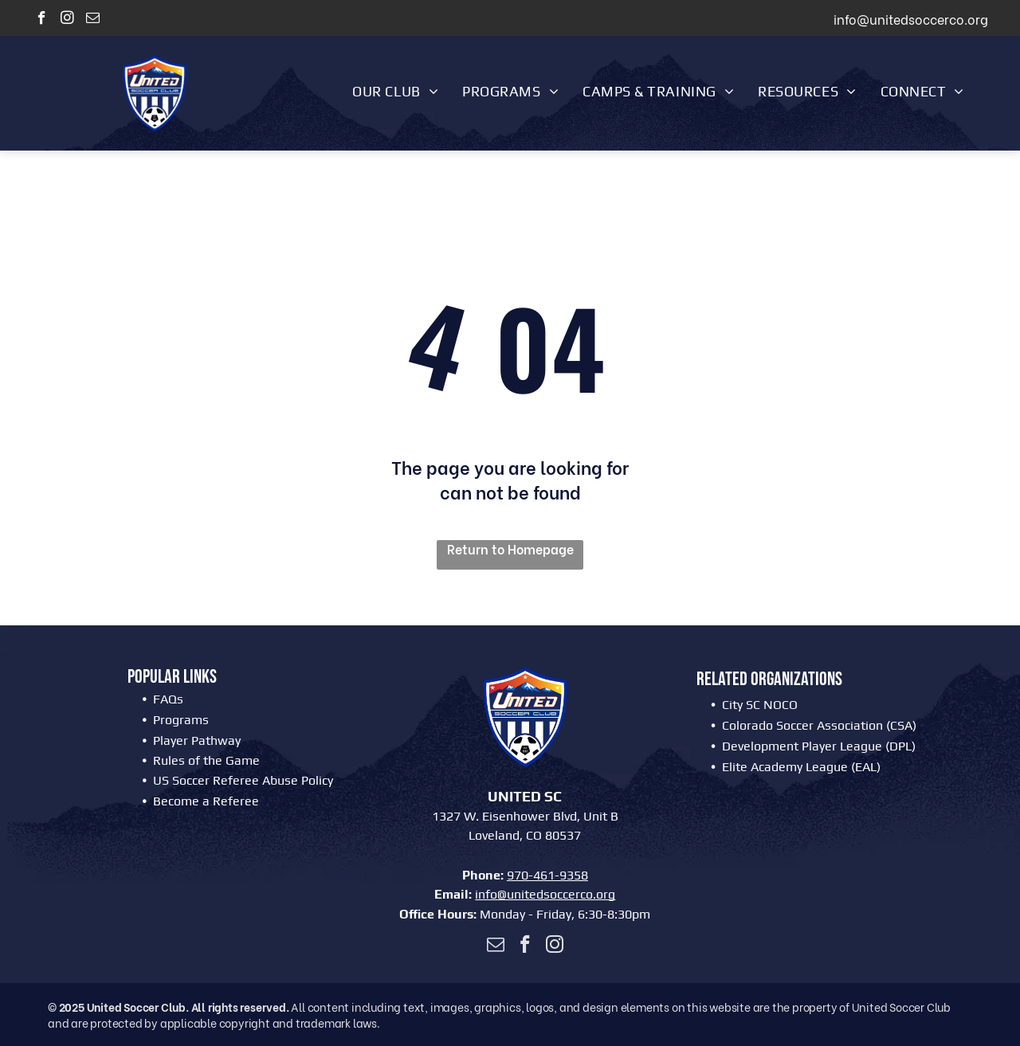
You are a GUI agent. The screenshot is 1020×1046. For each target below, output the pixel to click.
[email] (93, 20)
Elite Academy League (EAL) (801, 766)
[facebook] (42, 20)
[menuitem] (395, 90)
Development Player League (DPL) (819, 746)
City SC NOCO (760, 704)
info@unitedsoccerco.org (545, 894)
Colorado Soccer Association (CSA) (819, 725)
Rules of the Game (206, 760)
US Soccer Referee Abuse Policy (243, 780)
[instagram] (67, 20)
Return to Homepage (510, 549)
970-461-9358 (547, 875)
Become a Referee (206, 801)
